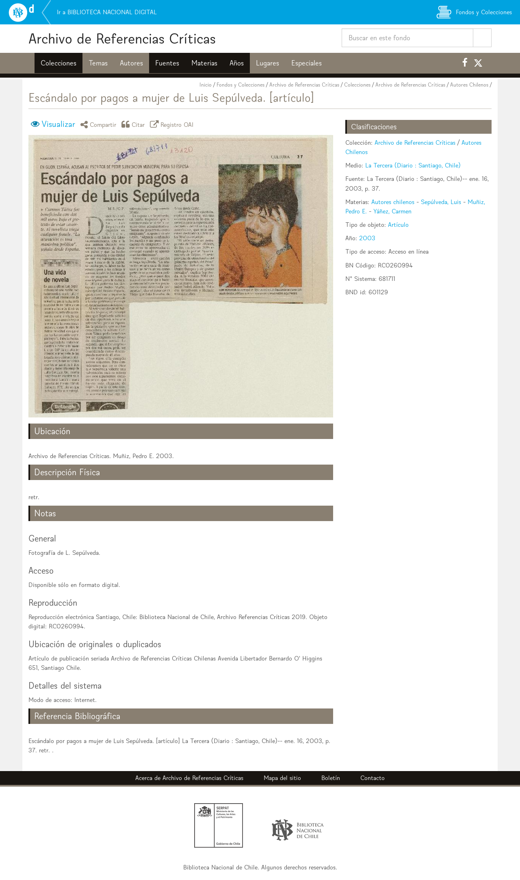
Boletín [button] (330, 778)
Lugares (267, 63)
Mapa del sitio (282, 778)
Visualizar (58, 124)
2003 (367, 238)
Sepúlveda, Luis (441, 202)
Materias (204, 63)
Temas (98, 63)
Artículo (398, 224)
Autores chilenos (392, 202)
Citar (134, 124)
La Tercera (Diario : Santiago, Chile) (413, 165)
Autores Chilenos (469, 84)
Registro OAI (173, 124)
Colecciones (58, 63)
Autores (131, 63)
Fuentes (167, 63)
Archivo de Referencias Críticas (122, 38)
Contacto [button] (372, 778)
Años (237, 63)
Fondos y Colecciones (240, 84)
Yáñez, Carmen (392, 211)
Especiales (306, 63)
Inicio (205, 84)
